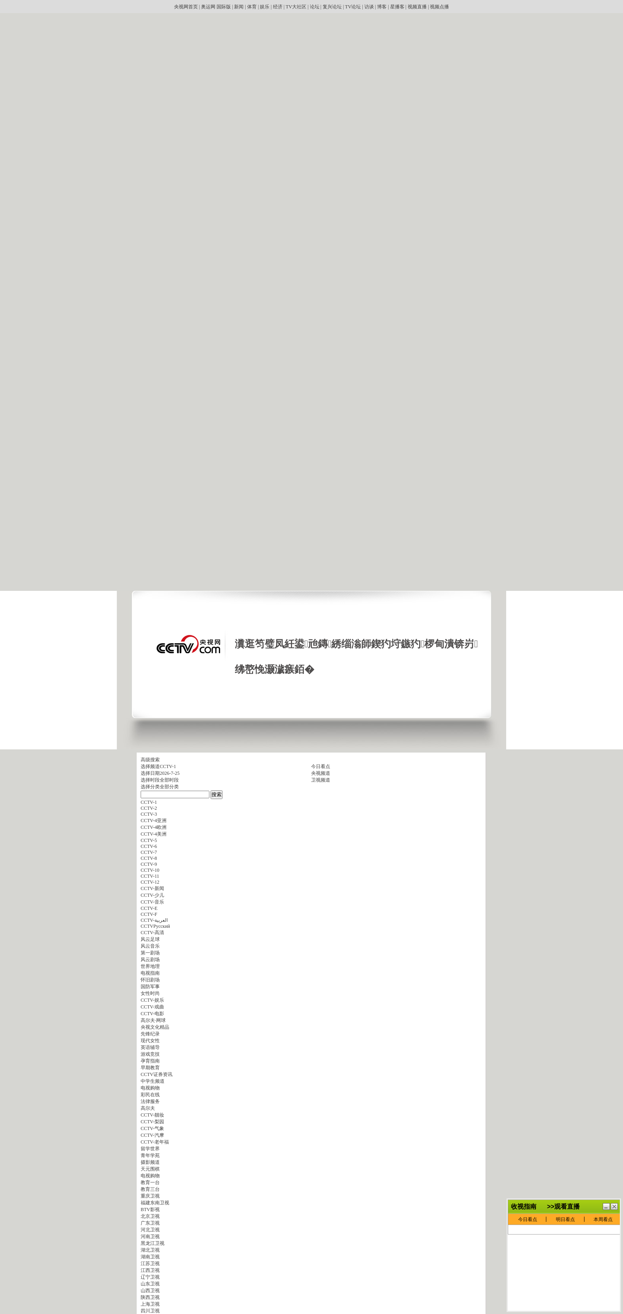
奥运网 (208, 7)
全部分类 (169, 787)
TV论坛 (353, 7)
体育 (252, 7)
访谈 (369, 7)
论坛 (314, 7)
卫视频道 (320, 780)
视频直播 (417, 7)
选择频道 (150, 766)
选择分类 (150, 787)
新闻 (239, 7)
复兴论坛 (332, 7)
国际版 (224, 7)
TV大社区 (296, 7)
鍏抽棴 (614, 1219)
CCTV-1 (168, 766)
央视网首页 (186, 7)
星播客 (397, 7)
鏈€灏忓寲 (606, 1219)
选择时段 (150, 780)
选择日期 (150, 773)
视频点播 (439, 7)
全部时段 (169, 780)
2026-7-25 (170, 773)
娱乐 (264, 7)
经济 (277, 7)
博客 (382, 7)
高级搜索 (150, 759)
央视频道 (320, 773)
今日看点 (320, 766)
